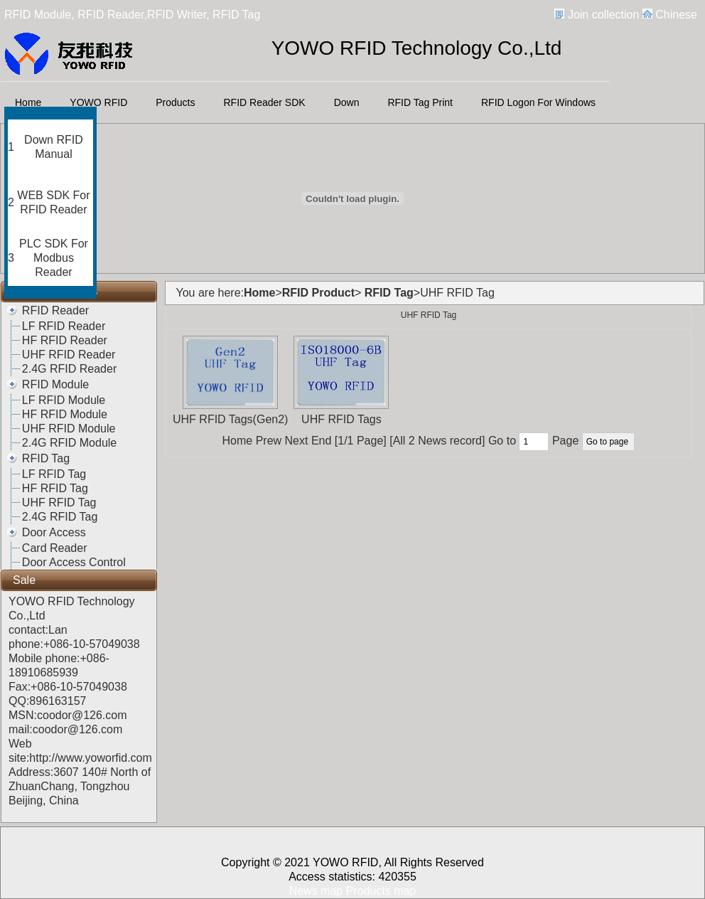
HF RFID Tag (55, 488)
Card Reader (54, 548)
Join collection (604, 15)
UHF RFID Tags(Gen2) (230, 419)
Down (347, 102)
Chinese (676, 15)
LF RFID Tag (54, 474)
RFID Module (55, 384)
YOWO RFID (98, 102)
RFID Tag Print (420, 102)
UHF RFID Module (69, 428)
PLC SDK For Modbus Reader (53, 258)
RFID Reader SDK (265, 102)
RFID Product (318, 293)
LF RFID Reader (63, 326)
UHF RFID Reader (69, 355)
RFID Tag (46, 458)
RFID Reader (55, 310)
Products (175, 102)
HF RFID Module (64, 414)
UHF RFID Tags (341, 419)
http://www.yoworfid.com (90, 758)
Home (28, 102)
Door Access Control (74, 562)
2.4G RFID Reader (69, 369)
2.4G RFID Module (69, 443)
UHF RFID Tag (59, 502)
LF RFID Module (63, 400)
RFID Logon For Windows (538, 102)
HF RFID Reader (64, 340)
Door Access (54, 532)
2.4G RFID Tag (59, 517)
